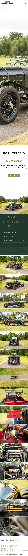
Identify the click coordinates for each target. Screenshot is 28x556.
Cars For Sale (14, 175)
